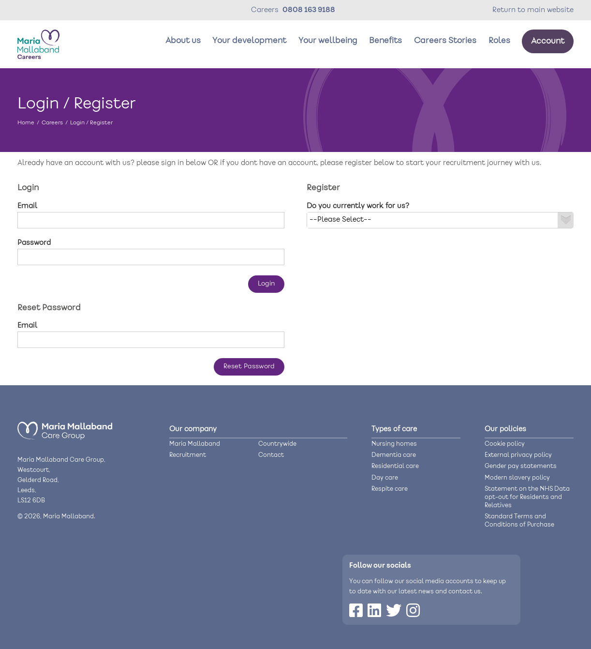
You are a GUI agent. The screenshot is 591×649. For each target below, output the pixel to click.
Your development (249, 41)
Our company (193, 429)
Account (547, 41)
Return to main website (533, 10)
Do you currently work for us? (358, 206)
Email (27, 206)
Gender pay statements (521, 466)
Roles (499, 41)
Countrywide (277, 444)
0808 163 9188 (308, 10)
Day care (384, 478)
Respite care (389, 489)
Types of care (394, 429)
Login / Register (91, 122)
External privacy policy (518, 455)
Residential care (395, 466)
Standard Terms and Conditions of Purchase (519, 520)
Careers (52, 122)
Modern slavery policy (517, 478)
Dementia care (393, 455)
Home (25, 122)
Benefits (385, 41)
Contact (271, 455)
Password (34, 243)
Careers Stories (445, 41)
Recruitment (187, 455)
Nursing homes (394, 444)
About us (183, 41)
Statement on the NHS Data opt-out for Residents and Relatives (527, 497)
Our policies (505, 429)
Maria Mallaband (194, 444)
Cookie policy (505, 444)
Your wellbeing (327, 41)
